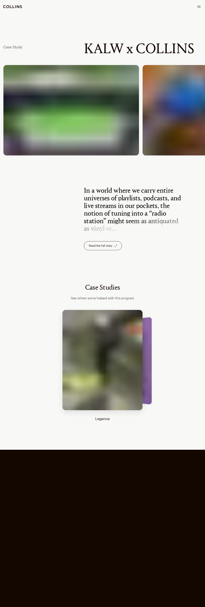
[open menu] (199, 6)
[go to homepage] (12, 6)
